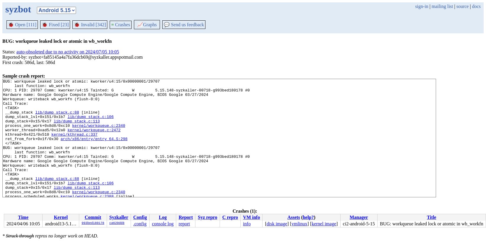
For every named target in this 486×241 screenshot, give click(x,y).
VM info (251, 217)
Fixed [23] (55, 24)
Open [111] (22, 24)
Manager (359, 217)
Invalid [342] (90, 24)
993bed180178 (93, 223)
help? (308, 217)
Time (23, 217)
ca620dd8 (116, 223)
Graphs (147, 24)
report (184, 223)
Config (140, 217)
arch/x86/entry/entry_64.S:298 (94, 151)
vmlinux (299, 223)
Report (186, 217)
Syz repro (207, 217)
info (247, 223)
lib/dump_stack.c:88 (57, 119)
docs (476, 6)
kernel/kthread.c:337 (74, 145)
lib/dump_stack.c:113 (77, 129)
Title (431, 217)
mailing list (442, 6)
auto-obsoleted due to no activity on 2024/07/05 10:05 (68, 51)
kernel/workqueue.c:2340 (98, 135)
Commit (93, 217)
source (462, 6)
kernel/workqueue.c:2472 (93, 140)
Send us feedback (184, 24)
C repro (230, 217)
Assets (293, 217)
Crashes (120, 24)
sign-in (421, 6)
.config (140, 223)
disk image (277, 223)
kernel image (324, 223)
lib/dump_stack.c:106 (90, 124)
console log (163, 223)
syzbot (18, 9)
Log (163, 217)
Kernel (61, 217)
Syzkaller (118, 217)
